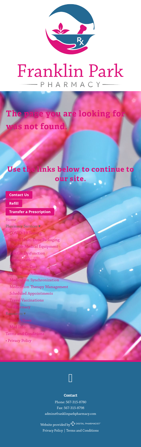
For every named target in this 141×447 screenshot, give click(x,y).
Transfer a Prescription (30, 211)
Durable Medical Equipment (34, 246)
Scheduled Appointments (31, 293)
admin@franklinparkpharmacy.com (70, 414)
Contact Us (19, 194)
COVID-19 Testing (26, 233)
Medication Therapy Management (39, 286)
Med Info (18, 327)
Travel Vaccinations (27, 300)
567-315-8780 (76, 402)
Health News (20, 320)
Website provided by (70, 425)
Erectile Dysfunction (27, 253)
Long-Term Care (23, 266)
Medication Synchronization (34, 280)
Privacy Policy (53, 430)
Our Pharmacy (18, 307)
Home (11, 219)
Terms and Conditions (25, 333)
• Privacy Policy (18, 340)
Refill (14, 203)
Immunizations (23, 259)
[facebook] (70, 379)
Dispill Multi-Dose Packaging (35, 239)
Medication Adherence (29, 273)
